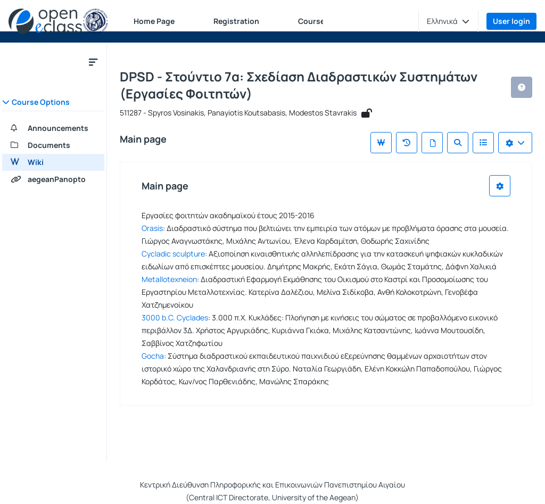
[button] (448, 21)
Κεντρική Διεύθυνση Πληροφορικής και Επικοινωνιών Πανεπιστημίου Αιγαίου (272, 485)
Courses (313, 21)
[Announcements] (53, 128)
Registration (236, 21)
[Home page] (58, 21)
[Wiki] (53, 162)
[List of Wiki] (483, 142)
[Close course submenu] (93, 61)
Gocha (153, 356)
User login (511, 21)
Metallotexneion (169, 279)
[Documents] (53, 145)
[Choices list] (515, 142)
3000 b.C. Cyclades (175, 317)
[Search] (457, 142)
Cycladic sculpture (173, 254)
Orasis (152, 228)
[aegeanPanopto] (53, 179)
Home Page (154, 21)
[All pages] (432, 142)
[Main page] (381, 142)
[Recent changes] (406, 142)
